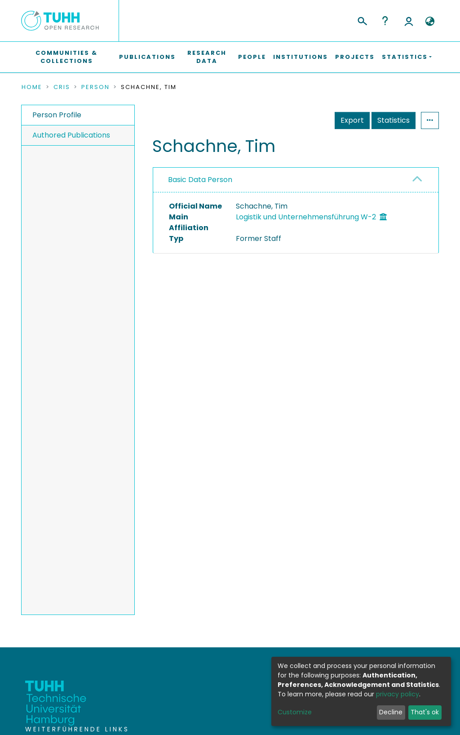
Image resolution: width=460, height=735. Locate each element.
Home (32, 87)
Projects (355, 57)
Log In (408, 20)
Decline (390, 712)
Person (95, 87)
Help (385, 20)
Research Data (206, 57)
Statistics (393, 120)
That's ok (425, 712)
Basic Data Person (200, 179)
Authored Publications (71, 135)
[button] (429, 21)
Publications (147, 57)
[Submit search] (361, 19)
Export (352, 120)
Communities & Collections (66, 57)
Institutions (300, 57)
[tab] (295, 180)
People (252, 57)
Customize (295, 712)
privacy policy (397, 694)
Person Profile (56, 115)
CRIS (61, 87)
